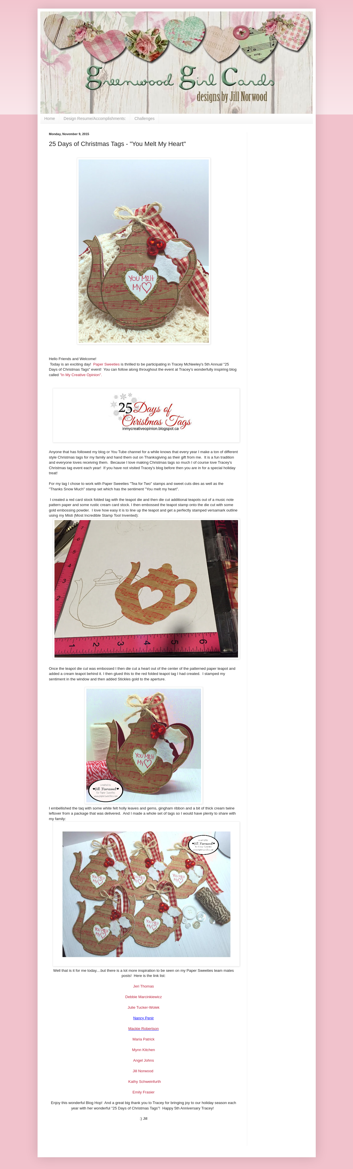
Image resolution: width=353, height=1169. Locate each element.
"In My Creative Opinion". (81, 375)
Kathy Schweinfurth (144, 1081)
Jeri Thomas (143, 986)
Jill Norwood (144, 1071)
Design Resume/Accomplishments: (95, 118)
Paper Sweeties (106, 364)
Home (49, 118)
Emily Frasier (143, 1092)
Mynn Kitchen (143, 1050)
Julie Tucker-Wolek (143, 1007)
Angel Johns (143, 1060)
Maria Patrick (143, 1039)
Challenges (144, 118)
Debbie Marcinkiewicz (143, 997)
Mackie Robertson (143, 1028)
